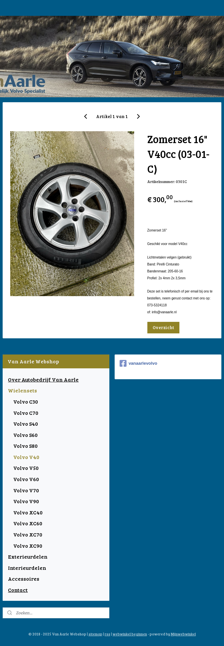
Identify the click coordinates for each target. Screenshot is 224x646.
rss (107, 633)
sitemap (95, 633)
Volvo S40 (25, 423)
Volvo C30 (25, 401)
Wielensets (22, 390)
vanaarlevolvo (138, 363)
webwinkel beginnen (130, 633)
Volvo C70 (25, 412)
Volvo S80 (25, 445)
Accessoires (23, 578)
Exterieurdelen (28, 556)
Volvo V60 (26, 479)
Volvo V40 (26, 456)
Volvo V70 (26, 490)
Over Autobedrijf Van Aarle (43, 379)
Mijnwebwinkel (183, 633)
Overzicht (163, 327)
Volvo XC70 (27, 534)
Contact (18, 589)
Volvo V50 (26, 467)
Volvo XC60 (27, 523)
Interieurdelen (27, 567)
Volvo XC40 (28, 512)
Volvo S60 (25, 434)
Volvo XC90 (27, 545)
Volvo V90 (26, 501)
